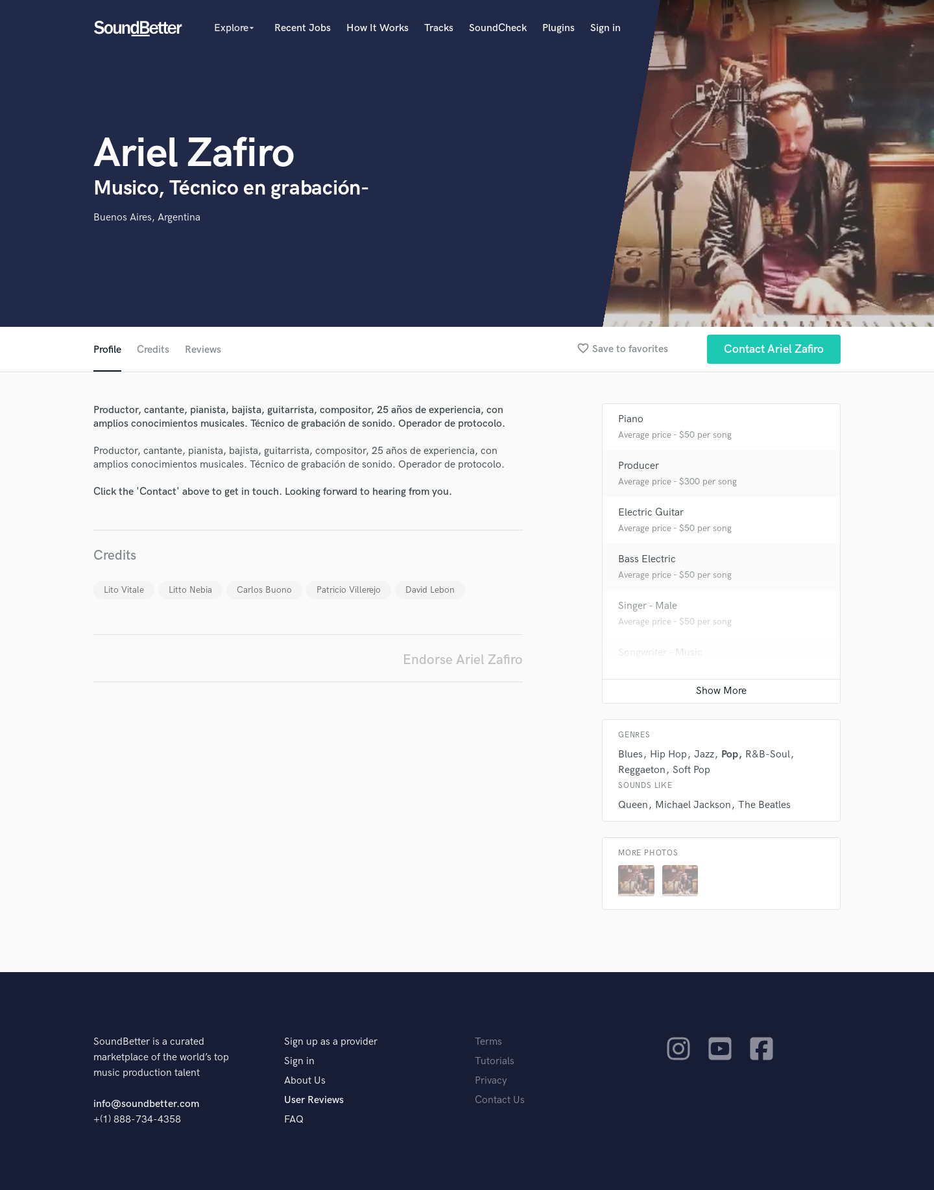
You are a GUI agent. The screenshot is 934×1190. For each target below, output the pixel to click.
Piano (630, 419)
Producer (638, 466)
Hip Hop (668, 754)
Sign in (605, 28)
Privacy (491, 1081)
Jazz (704, 754)
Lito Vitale (124, 589)
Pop (729, 754)
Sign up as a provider (330, 1042)
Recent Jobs (302, 28)
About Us (305, 1081)
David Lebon (430, 589)
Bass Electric (647, 559)
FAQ (294, 1119)
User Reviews (314, 1100)
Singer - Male (647, 606)
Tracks (438, 28)
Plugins (558, 28)
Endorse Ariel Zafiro (463, 660)
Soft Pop (691, 770)
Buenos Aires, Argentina (146, 217)
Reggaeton (641, 770)
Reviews (203, 350)
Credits (153, 350)
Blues (630, 754)
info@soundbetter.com (146, 1104)
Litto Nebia (190, 589)
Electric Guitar (651, 512)
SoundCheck (498, 28)
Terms (488, 1042)
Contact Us (500, 1100)
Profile (107, 350)
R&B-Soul (767, 754)
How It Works (377, 28)
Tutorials (494, 1061)
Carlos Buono (264, 589)
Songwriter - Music (660, 653)
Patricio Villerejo (349, 589)
